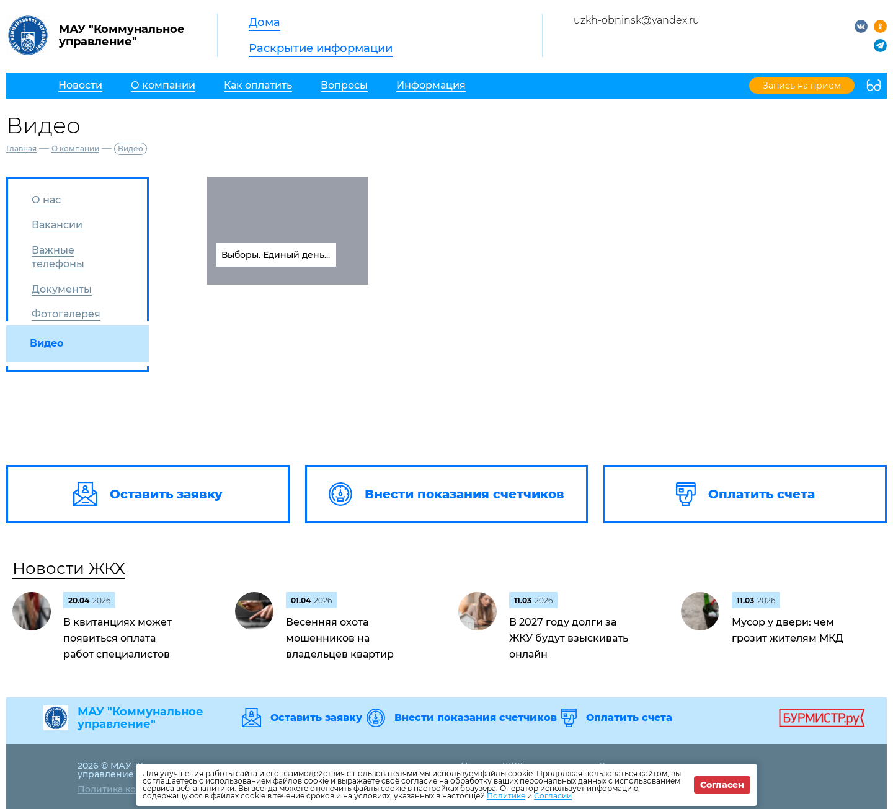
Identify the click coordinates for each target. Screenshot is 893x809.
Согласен (722, 784)
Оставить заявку (316, 718)
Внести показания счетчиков (475, 718)
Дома (264, 22)
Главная (21, 148)
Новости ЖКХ (68, 568)
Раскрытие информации (321, 48)
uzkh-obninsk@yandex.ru (637, 20)
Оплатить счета (629, 718)
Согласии (553, 795)
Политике (506, 795)
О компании (75, 148)
